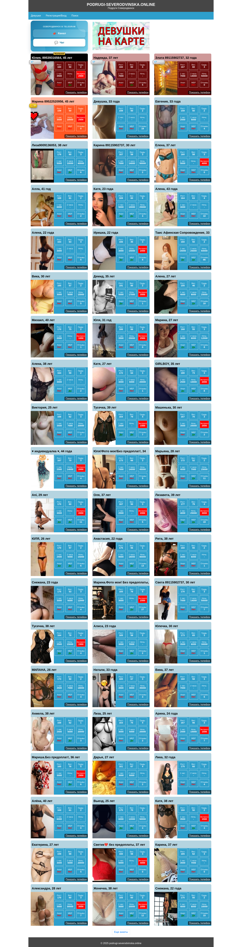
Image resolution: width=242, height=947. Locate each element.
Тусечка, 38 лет (43, 626)
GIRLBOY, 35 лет (167, 363)
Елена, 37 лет (165, 145)
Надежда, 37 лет (106, 57)
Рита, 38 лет (164, 538)
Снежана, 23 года (45, 582)
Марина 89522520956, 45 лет (53, 101)
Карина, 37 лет (166, 844)
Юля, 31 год (102, 320)
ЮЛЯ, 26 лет (41, 538)
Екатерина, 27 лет (45, 844)
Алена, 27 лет (165, 276)
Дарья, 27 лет (104, 757)
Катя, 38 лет (164, 801)
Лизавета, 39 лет (167, 495)
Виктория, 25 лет (45, 407)
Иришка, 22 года (106, 232)
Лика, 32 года (165, 757)
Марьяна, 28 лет (167, 451)
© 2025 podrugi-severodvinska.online (121, 943)
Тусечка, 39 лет (105, 407)
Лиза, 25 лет (103, 713)
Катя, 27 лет (103, 363)
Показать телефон (76, 92)
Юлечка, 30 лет (166, 626)
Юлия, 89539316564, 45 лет (52, 57)
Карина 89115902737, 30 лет (114, 145)
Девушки (36, 15)
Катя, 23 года (103, 189)
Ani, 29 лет (40, 495)
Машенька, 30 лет (168, 407)
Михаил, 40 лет (43, 320)
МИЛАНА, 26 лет (44, 669)
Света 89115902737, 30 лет (175, 582)
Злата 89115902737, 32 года (176, 57)
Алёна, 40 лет (42, 801)
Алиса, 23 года (105, 626)
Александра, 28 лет (46, 888)
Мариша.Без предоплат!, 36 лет (56, 757)
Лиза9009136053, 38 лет (49, 145)
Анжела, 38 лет (43, 713)
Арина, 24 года (166, 713)
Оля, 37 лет (102, 495)
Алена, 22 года (43, 232)
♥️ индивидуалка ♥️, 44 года (52, 451)
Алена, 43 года (166, 189)
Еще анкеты (121, 932)
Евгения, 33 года (168, 101)
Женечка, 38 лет (106, 888)
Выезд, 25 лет (104, 801)
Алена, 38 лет (42, 363)
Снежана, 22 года (168, 888)
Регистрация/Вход (56, 15)
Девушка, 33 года (107, 101)
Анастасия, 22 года (108, 538)
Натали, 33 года (105, 669)
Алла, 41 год (41, 189)
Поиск (74, 15)
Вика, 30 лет (41, 276)
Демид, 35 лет (104, 276)
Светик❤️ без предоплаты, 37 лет (119, 844)
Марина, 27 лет (166, 320)
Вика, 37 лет (164, 669)
